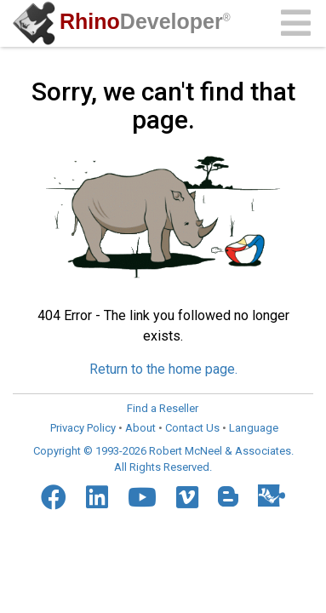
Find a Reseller (162, 408)
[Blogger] (228, 496)
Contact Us (192, 427)
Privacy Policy (83, 427)
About (140, 427)
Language (253, 427)
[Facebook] (53, 497)
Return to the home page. (163, 369)
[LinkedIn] (97, 497)
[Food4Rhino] (271, 495)
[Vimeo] (187, 497)
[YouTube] (142, 497)
